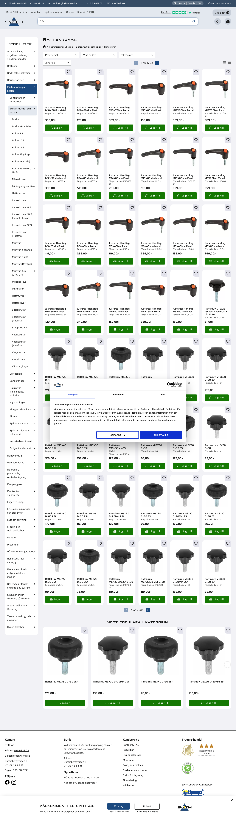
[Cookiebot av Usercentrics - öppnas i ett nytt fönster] (169, 384)
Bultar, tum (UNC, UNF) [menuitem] (21, 170)
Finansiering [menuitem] (130, 780)
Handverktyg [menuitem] (14, 456)
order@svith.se (118, 3)
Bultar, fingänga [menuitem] (21, 154)
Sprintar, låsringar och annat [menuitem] (20, 432)
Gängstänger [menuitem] (17, 381)
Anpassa (117, 435)
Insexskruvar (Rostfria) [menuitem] (19, 234)
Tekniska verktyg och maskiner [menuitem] (19, 618)
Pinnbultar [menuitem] (18, 289)
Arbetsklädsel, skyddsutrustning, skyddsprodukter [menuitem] (17, 55)
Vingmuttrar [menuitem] (19, 352)
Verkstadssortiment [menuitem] (21, 441)
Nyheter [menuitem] (12, 537)
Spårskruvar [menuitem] (19, 310)
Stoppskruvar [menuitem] (19, 327)
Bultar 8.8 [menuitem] (17, 133)
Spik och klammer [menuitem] (19, 423)
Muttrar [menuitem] (16, 243)
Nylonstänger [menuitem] (17, 402)
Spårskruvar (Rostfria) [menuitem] (19, 318)
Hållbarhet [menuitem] (129, 785)
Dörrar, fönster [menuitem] (15, 80)
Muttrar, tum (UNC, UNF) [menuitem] (19, 273)
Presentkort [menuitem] (13, 545)
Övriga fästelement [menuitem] (20, 448)
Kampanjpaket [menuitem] (15, 484)
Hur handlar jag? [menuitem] (132, 755)
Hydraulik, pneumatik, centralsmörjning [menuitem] (16, 473)
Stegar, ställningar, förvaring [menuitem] (17, 607)
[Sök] (194, 21)
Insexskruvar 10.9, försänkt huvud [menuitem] (22, 216)
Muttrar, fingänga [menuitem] (22, 250)
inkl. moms (226, 3)
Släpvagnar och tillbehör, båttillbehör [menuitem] (18, 596)
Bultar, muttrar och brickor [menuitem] (20, 110)
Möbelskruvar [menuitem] (19, 282)
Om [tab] (163, 394)
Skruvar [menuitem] (14, 416)
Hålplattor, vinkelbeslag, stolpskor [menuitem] (17, 391)
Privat (147, 806)
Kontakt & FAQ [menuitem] (85, 12)
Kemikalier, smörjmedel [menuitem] (13, 493)
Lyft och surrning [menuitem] (16, 520)
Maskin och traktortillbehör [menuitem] (15, 528)
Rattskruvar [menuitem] (18, 303)
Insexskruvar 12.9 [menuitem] (22, 225)
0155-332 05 (96, 3)
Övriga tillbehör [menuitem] (15, 627)
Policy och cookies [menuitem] (133, 765)
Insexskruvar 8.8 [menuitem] (21, 207)
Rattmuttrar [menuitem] (18, 296)
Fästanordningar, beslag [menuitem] (16, 89)
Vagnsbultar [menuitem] (19, 335)
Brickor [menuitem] (16, 119)
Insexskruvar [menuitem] (19, 200)
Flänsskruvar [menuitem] (19, 179)
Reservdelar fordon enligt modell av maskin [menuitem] (17, 573)
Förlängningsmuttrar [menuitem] (23, 186)
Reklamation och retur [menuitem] (135, 770)
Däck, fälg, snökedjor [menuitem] (18, 73)
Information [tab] (118, 394)
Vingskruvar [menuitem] (19, 359)
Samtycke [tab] (73, 394)
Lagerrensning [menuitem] (15, 502)
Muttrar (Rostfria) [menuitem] (22, 264)
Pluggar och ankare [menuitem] (20, 409)
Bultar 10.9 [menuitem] (18, 140)
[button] (217, 21)
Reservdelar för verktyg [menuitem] (15, 560)
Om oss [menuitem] (70, 12)
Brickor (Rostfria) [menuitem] (21, 126)
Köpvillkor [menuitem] (35, 12)
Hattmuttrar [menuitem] (19, 193)
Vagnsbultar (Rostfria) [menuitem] (19, 343)
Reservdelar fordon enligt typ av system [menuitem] (18, 586)
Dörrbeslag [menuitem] (16, 374)
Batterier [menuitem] (12, 66)
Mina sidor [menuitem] (128, 760)
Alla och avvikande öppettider (80, 783)
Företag (118, 806)
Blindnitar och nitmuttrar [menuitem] (17, 99)
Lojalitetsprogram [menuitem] (53, 12)
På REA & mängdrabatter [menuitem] (21, 551)
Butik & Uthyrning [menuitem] (16, 12)
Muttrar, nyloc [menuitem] (20, 257)
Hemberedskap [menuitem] (15, 462)
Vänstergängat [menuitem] (20, 366)
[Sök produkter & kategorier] (118, 21)
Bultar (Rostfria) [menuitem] (21, 161)
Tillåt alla (161, 435)
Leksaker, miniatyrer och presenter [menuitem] (18, 511)
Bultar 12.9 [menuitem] (18, 147)
